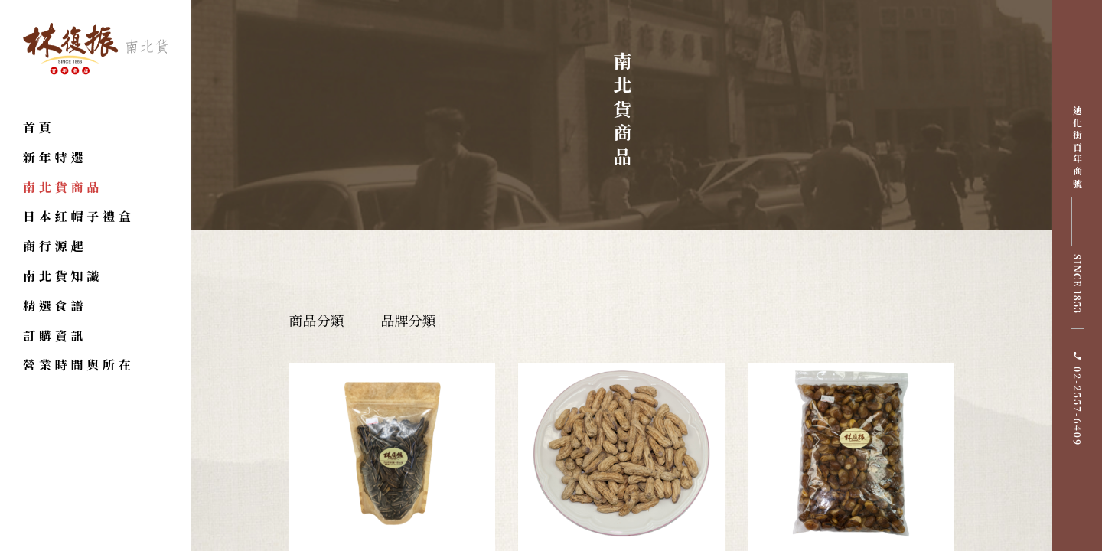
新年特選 (54, 157)
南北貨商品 (63, 187)
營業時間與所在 (79, 364)
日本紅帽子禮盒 (79, 216)
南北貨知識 (63, 276)
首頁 (39, 127)
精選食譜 (54, 306)
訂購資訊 (54, 335)
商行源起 (54, 246)
